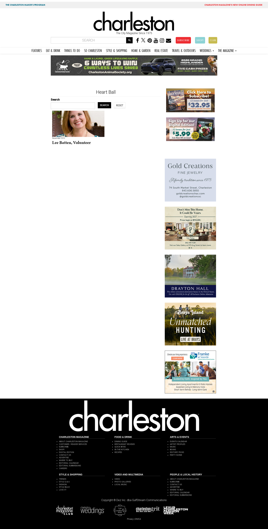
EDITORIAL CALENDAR (69, 463)
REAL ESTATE (161, 50)
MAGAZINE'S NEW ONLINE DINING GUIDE (233, 4)
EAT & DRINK (53, 50)
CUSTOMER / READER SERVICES (73, 444)
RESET (119, 105)
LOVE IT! (62, 490)
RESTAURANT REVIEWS (125, 444)
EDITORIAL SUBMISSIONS (70, 466)
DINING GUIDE (121, 441)
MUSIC (173, 447)
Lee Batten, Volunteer (71, 142)
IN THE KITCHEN (122, 449)
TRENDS (62, 479)
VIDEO (117, 479)
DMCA (138, 519)
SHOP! (200, 40)
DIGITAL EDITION (66, 452)
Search (55, 99)
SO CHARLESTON (93, 50)
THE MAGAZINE (227, 50)
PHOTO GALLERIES (123, 482)
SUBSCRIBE (183, 40)
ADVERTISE (64, 458)
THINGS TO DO (72, 50)
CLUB (213, 40)
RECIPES (118, 452)
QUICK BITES (120, 447)
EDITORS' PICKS (177, 452)
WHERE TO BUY (65, 460)
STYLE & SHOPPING (116, 50)
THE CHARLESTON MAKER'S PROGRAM (25, 4)
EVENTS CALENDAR (178, 441)
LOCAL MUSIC (121, 484)
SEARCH (104, 105)
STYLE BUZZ (64, 487)
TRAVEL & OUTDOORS (184, 50)
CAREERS (63, 468)
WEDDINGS (207, 50)
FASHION (63, 484)
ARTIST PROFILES (177, 444)
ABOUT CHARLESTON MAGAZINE (73, 441)
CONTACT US (65, 455)
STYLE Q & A (64, 482)
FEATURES (36, 50)
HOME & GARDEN (140, 50)
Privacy (130, 519)
